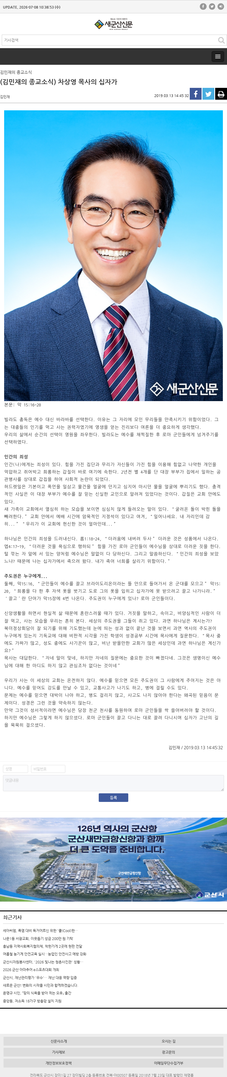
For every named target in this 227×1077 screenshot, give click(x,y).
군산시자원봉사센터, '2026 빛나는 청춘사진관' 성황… (43, 962)
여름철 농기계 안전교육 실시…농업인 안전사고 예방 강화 (44, 954)
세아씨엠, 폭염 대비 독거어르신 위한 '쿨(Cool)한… (40, 931)
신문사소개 (59, 1041)
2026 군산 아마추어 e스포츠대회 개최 (31, 970)
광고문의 (168, 1052)
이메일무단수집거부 (168, 1063)
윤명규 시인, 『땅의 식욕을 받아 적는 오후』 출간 (37, 993)
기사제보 (58, 1052)
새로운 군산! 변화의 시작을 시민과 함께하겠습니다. (40, 985)
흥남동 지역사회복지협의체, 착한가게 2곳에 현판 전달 (42, 946)
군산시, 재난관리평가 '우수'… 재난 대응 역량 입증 (40, 978)
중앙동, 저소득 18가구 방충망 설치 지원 (32, 1001)
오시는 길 (169, 1041)
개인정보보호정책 (59, 1063)
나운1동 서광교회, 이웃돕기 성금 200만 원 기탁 (38, 938)
